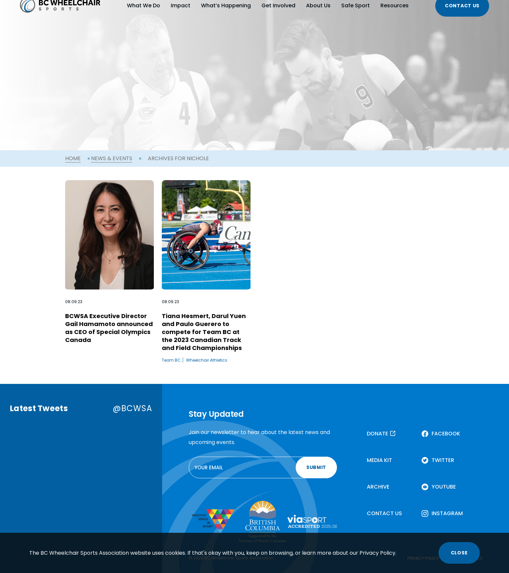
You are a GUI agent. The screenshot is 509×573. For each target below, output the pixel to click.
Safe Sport (355, 5)
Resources (394, 5)
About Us (318, 5)
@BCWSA (132, 408)
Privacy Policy (377, 553)
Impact (180, 5)
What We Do (143, 5)
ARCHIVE (378, 487)
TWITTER (443, 460)
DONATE (377, 433)
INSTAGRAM (447, 513)
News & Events (111, 158)
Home (73, 158)
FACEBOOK (446, 433)
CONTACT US (384, 513)
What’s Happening (226, 5)
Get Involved (278, 5)
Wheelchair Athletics (206, 360)
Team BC (171, 360)
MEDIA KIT (379, 460)
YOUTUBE (444, 487)
